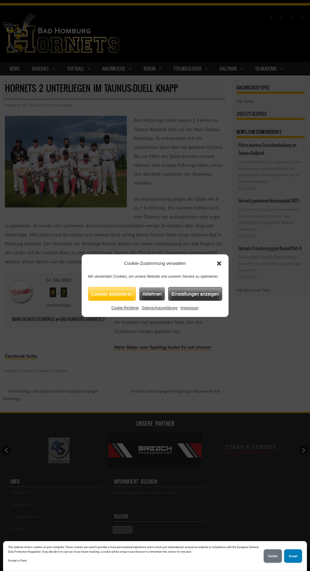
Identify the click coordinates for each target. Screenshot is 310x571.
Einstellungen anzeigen (195, 293)
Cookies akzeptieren (112, 293)
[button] (219, 263)
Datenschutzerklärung (159, 308)
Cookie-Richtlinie (125, 308)
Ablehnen (152, 293)
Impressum (189, 308)
